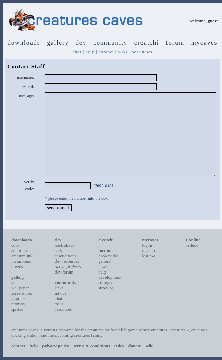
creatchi (146, 42)
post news (142, 51)
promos (18, 303)
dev (81, 42)
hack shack (64, 245)
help (90, 51)
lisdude (191, 245)
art (13, 282)
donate (134, 345)
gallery (58, 42)
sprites (17, 309)
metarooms (21, 261)
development (109, 277)
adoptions (20, 250)
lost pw (148, 255)
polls (59, 303)
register (148, 250)
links (59, 287)
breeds (17, 266)
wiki (122, 51)
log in (147, 245)
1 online (192, 239)
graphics (18, 298)
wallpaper (20, 287)
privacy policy (55, 345)
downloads (24, 42)
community (110, 42)
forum (175, 42)
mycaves (204, 42)
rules (119, 345)
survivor (105, 287)
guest (213, 20)
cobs (15, 245)
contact (106, 51)
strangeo (105, 282)
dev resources (67, 261)
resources (63, 309)
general (104, 261)
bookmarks (108, 255)
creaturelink (22, 255)
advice (60, 293)
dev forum (64, 272)
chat (77, 51)
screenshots (21, 293)
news (103, 266)
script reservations (65, 253)
